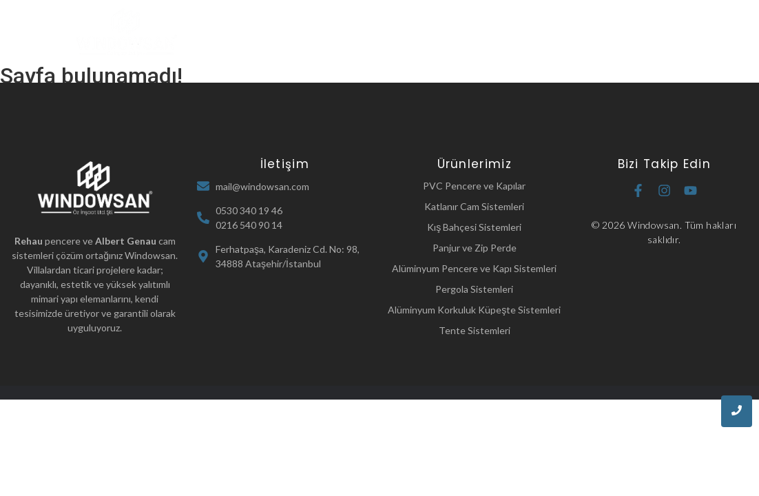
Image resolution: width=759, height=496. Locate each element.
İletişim (435, 52)
